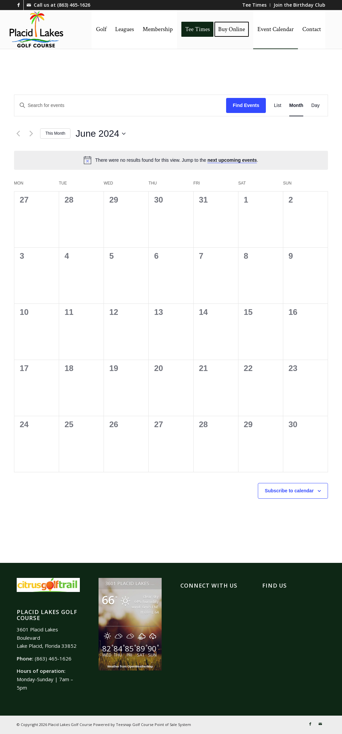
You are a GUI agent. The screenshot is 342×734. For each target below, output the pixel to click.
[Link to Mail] (29, 5)
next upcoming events (232, 160)
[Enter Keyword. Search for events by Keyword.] (120, 105)
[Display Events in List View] (277, 105)
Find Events (246, 105)
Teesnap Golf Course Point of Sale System (153, 724)
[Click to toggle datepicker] (100, 133)
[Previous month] (18, 134)
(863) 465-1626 (73, 5)
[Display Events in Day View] (315, 105)
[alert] (176, 160)
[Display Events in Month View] (296, 105)
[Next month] (31, 134)
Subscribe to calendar (289, 490)
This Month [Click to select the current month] (55, 133)
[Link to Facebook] (18, 5)
